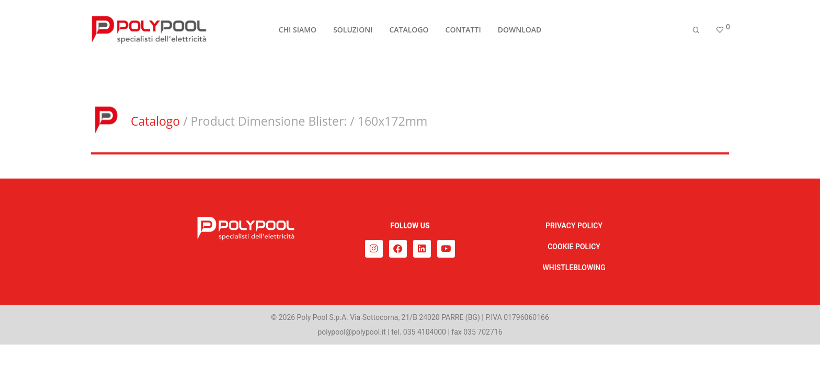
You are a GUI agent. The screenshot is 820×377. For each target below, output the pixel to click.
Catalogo (155, 121)
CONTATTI (463, 32)
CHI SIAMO (297, 32)
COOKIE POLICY (574, 246)
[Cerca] (696, 32)
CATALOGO (408, 32)
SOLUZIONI (352, 32)
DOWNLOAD (520, 32)
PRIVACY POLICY (573, 225)
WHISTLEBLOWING (573, 267)
